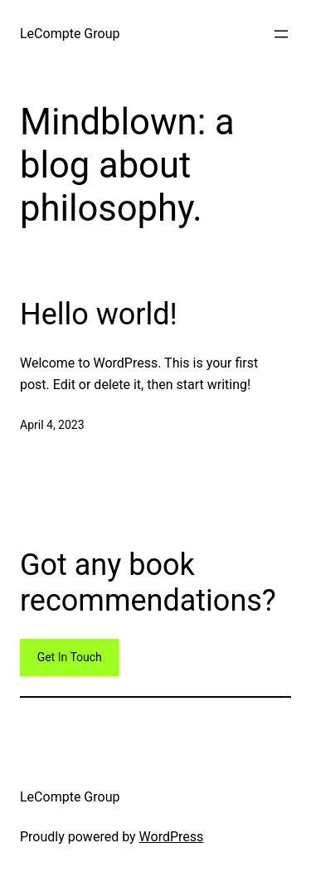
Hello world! (98, 314)
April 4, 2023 (52, 424)
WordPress (171, 837)
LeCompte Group (69, 33)
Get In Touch (69, 657)
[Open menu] (281, 34)
